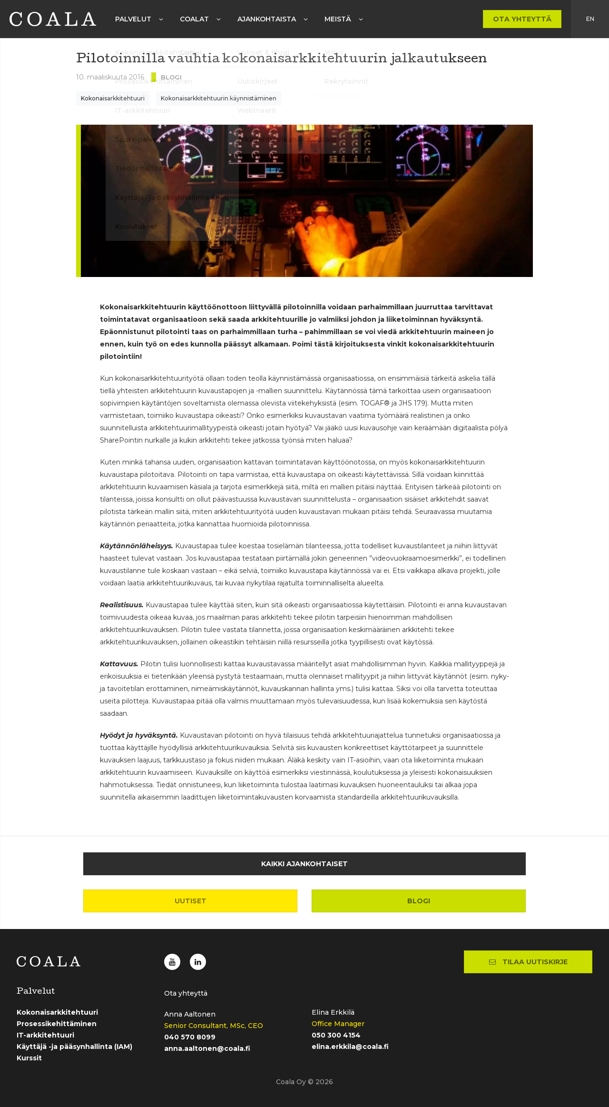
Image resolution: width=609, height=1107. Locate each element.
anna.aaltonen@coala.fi (207, 1048)
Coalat (194, 19)
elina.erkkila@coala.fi (350, 1046)
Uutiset (190, 901)
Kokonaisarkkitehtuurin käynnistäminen (218, 98)
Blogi (418, 901)
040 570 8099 (190, 1037)
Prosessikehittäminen (57, 1023)
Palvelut (133, 19)
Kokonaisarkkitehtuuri (113, 98)
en (590, 18)
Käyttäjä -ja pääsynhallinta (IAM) (74, 1046)
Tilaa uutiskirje (528, 962)
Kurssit (29, 1058)
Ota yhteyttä (522, 19)
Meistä (337, 19)
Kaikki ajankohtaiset (304, 864)
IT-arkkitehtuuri (45, 1035)
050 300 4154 (336, 1035)
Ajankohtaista (266, 19)
